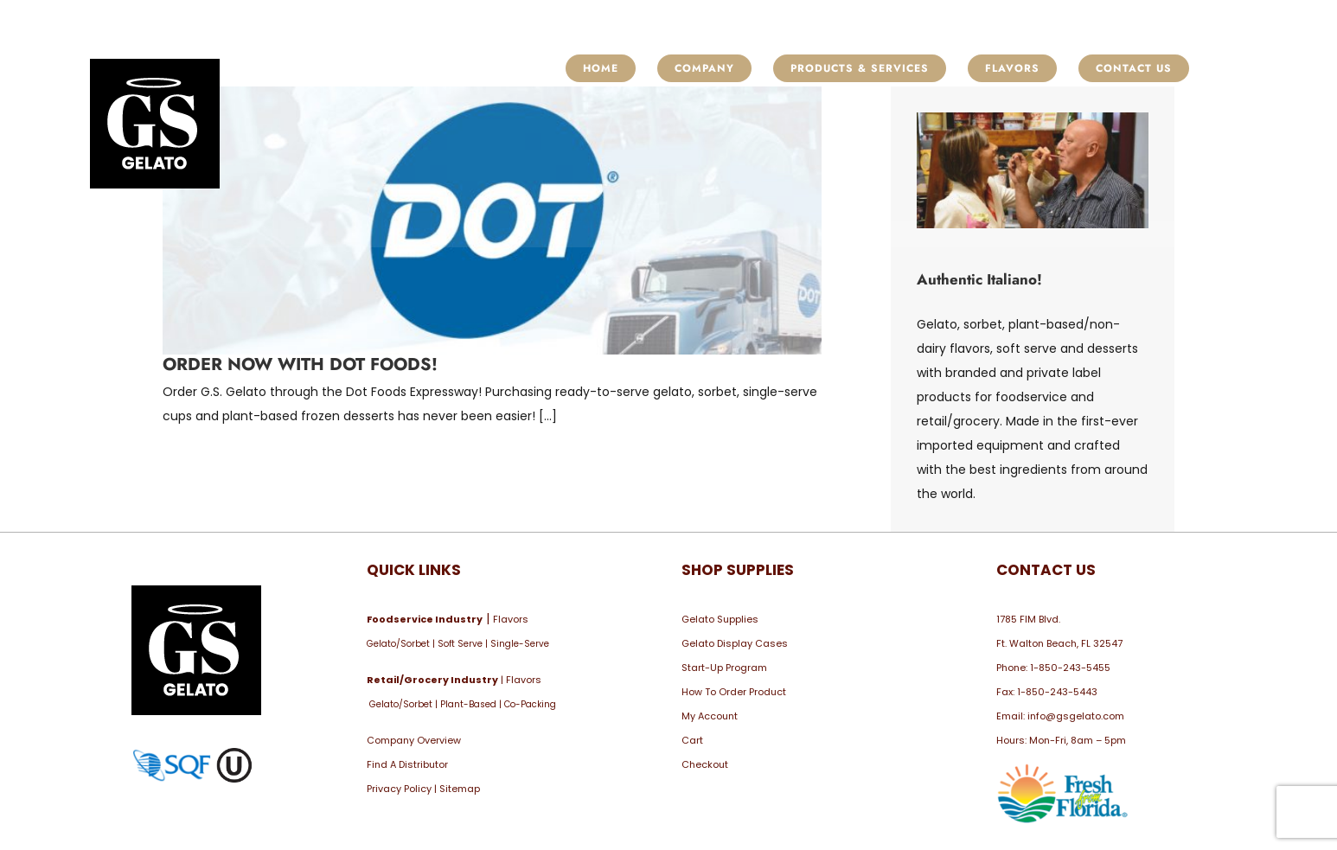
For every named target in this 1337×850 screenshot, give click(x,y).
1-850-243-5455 (1070, 667)
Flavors (510, 619)
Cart (692, 740)
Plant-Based (468, 704)
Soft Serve (460, 643)
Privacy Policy (399, 789)
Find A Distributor (407, 764)
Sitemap (459, 789)
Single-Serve (519, 643)
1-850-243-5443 (1057, 692)
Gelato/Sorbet (398, 643)
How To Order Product (733, 692)
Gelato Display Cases (734, 643)
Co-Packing (530, 704)
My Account (709, 716)
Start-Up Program (724, 667)
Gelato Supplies (719, 619)
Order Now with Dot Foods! (300, 364)
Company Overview (414, 740)
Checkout (704, 764)
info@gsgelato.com (1075, 716)
